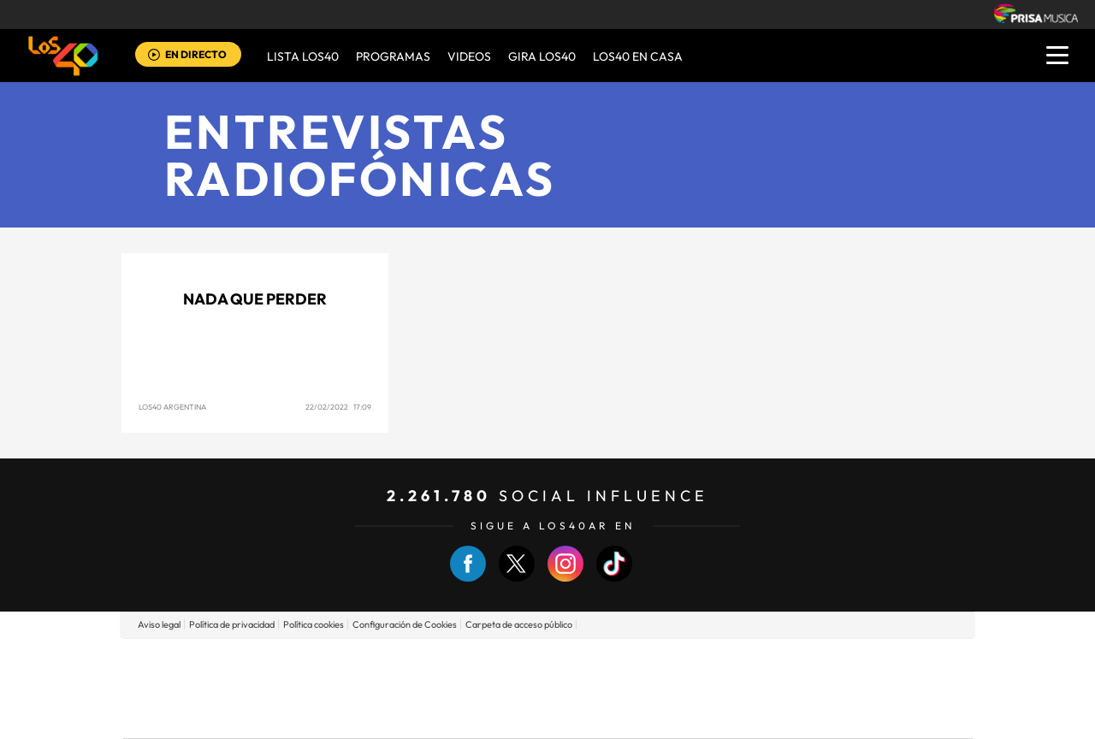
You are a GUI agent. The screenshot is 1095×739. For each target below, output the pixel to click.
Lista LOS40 (303, 56)
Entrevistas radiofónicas (360, 155)
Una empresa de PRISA (200, 676)
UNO (469, 688)
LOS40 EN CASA (638, 56)
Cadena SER (678, 662)
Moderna (426, 713)
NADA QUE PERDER (255, 299)
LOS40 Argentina (172, 406)
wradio (519, 688)
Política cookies (313, 624)
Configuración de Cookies (404, 624)
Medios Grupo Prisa (200, 717)
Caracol (852, 662)
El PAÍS (352, 662)
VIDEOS (469, 56)
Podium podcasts (510, 713)
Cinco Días (584, 688)
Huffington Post (374, 688)
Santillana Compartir (605, 662)
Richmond (341, 713)
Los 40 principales (434, 662)
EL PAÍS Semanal (712, 688)
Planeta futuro (775, 688)
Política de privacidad (232, 624)
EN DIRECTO (196, 54)
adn (789, 662)
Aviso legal (159, 624)
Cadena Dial (649, 688)
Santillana (514, 662)
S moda (655, 713)
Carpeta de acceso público (518, 624)
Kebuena (837, 688)
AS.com (732, 662)
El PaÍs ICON (583, 713)
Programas (393, 56)
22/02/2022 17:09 (338, 406)
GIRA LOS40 (542, 56)
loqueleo (730, 713)
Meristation (812, 713)
